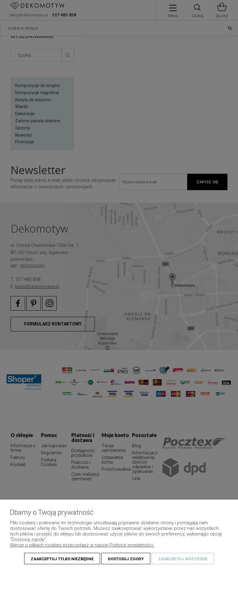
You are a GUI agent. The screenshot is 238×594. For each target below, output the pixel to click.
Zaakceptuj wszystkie (182, 559)
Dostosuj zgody (126, 559)
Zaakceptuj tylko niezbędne (62, 559)
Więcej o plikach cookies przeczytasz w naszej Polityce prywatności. (82, 545)
